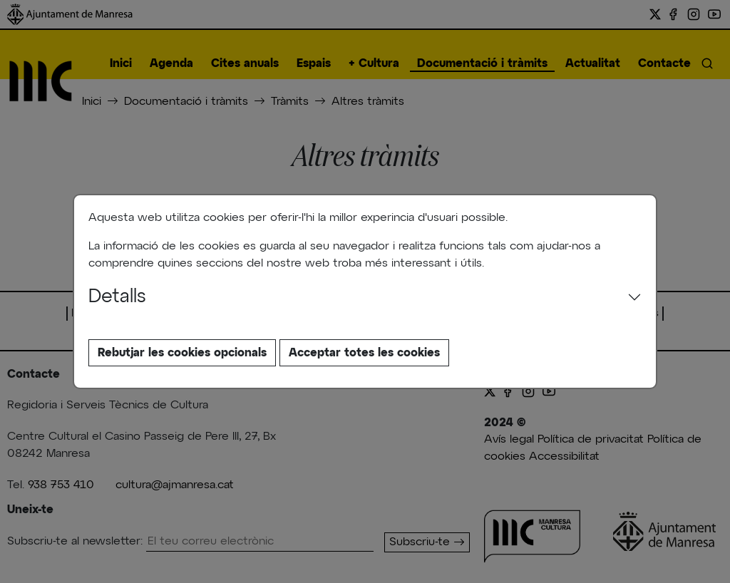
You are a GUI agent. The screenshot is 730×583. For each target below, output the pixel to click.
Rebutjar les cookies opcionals (182, 352)
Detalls (117, 297)
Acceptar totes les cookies (364, 352)
